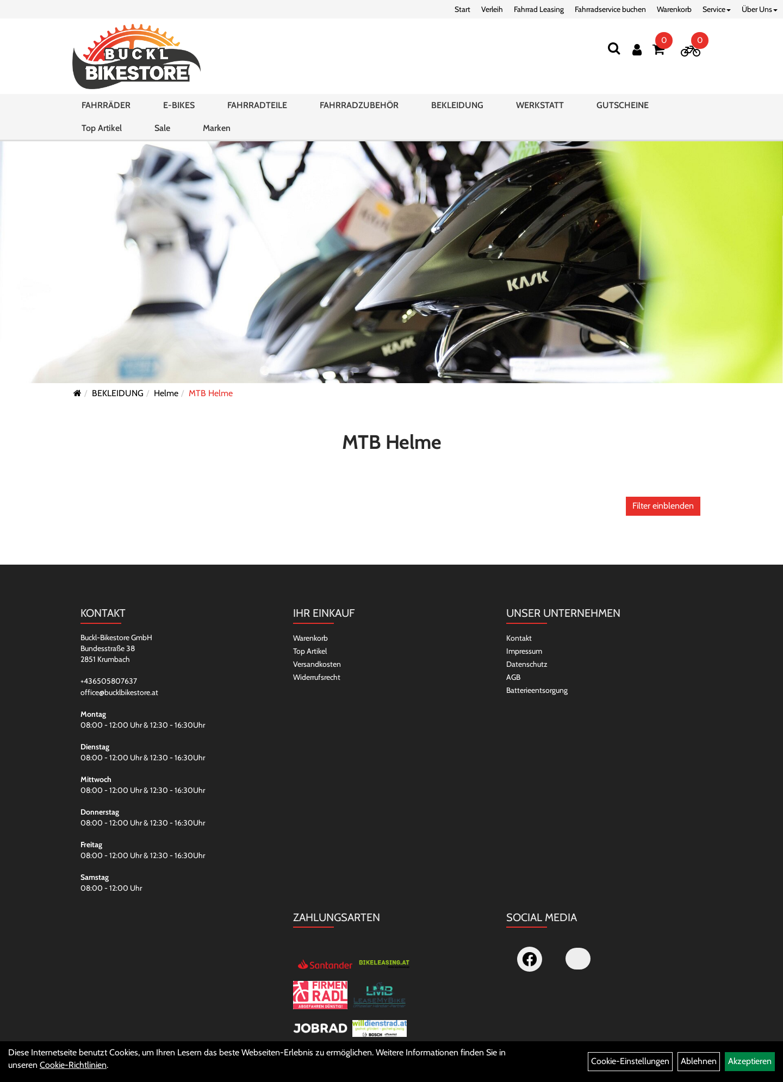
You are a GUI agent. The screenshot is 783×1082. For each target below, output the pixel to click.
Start (462, 9)
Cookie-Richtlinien (73, 1065)
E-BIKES (179, 105)
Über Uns (760, 9)
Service (717, 9)
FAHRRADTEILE (257, 105)
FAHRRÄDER (106, 105)
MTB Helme (211, 393)
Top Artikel (102, 128)
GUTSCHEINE (622, 105)
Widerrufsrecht (316, 677)
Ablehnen (699, 1061)
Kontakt (519, 638)
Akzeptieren (750, 1061)
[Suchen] (614, 48)
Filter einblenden (663, 506)
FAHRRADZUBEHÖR (359, 105)
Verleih (492, 9)
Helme (166, 393)
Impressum (524, 651)
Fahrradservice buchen (610, 9)
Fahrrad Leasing (539, 9)
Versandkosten (317, 664)
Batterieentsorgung (537, 690)
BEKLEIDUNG (457, 105)
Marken (217, 128)
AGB (513, 677)
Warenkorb (674, 9)
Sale (162, 128)
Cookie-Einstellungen (630, 1061)
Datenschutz (527, 664)
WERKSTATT (540, 105)
